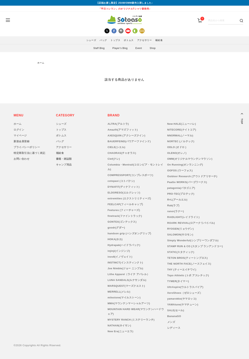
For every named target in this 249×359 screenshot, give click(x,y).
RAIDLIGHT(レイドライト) (183, 217)
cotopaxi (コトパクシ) (121, 181)
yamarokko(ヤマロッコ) (182, 298)
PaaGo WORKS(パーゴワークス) (187, 182)
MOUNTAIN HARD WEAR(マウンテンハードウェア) (136, 311)
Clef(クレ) (114, 158)
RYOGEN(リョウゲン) (180, 228)
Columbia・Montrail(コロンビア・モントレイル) (135, 167)
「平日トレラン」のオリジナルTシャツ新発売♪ (125, 8)
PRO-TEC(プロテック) (180, 193)
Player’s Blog (120, 48)
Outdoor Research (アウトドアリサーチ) (192, 176)
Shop (153, 48)
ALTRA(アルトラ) (118, 123)
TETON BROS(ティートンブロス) (187, 257)
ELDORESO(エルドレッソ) (124, 192)
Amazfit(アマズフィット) (123, 129)
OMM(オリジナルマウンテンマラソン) (189, 158)
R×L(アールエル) (177, 199)
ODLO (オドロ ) (176, 147)
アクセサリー (144, 40)
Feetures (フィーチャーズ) (124, 210)
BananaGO (174, 316)
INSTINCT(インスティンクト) (125, 262)
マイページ (20, 135)
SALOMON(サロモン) (180, 234)
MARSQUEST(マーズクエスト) (126, 285)
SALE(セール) (175, 310)
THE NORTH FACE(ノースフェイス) (189, 263)
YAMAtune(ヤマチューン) (182, 304)
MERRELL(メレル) (119, 291)
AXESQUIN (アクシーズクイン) (126, 135)
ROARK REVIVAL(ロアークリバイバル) (191, 222)
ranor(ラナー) (175, 211)
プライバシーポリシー (27, 147)
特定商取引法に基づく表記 (29, 153)
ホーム (40, 63)
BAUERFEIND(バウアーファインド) (129, 141)
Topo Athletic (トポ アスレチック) (188, 275)
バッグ (103, 40)
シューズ (91, 40)
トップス (115, 40)
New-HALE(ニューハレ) (181, 123)
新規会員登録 (21, 141)
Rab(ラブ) (173, 205)
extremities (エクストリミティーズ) (129, 198)
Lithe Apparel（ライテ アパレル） (128, 274)
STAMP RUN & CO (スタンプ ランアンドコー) (195, 246)
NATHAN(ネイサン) (119, 325)
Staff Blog (99, 48)
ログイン (19, 129)
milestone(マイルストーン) (124, 297)
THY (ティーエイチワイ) (181, 269)
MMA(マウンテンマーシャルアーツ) (129, 303)
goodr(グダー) (116, 227)
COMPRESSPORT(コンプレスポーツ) (130, 175)
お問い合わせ (21, 158)
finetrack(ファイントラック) (125, 215)
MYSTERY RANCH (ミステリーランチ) (131, 319)
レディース (174, 327)
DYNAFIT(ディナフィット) (123, 186)
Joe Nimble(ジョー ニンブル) (125, 268)
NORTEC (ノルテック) (180, 141)
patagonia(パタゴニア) (181, 187)
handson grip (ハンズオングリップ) (129, 233)
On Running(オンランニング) (185, 164)
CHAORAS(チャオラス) (122, 153)
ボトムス (128, 40)
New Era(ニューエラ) (120, 331)
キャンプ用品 (64, 164)
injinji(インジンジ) (119, 250)
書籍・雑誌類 (64, 158)
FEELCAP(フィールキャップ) (125, 204)
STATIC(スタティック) (180, 252)
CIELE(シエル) (116, 147)
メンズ (171, 322)
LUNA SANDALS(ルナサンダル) (127, 280)
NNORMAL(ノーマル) (180, 135)
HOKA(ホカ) (115, 239)
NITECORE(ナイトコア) (181, 129)
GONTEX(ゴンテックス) (122, 221)
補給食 (159, 40)
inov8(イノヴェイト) (120, 256)
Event (138, 48)
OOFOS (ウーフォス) (180, 170)
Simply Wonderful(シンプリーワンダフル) (192, 240)
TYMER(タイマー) (178, 281)
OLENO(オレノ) (177, 153)
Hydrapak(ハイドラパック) (124, 245)
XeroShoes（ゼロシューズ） (185, 292)
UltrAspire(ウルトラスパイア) (185, 287)
